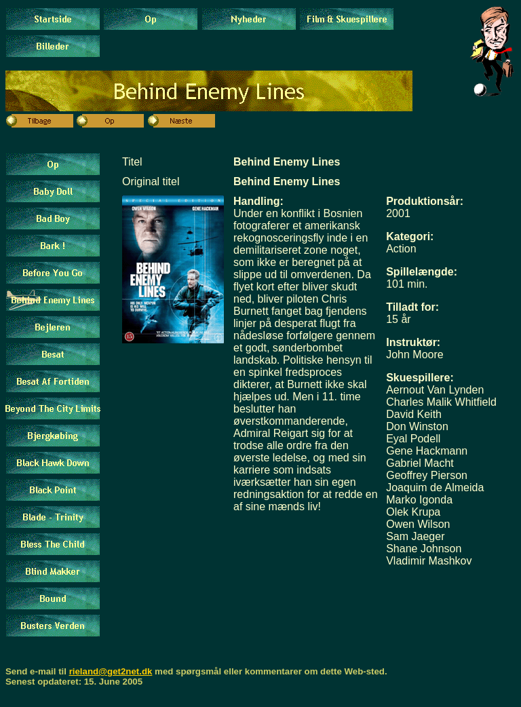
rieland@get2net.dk (111, 671)
